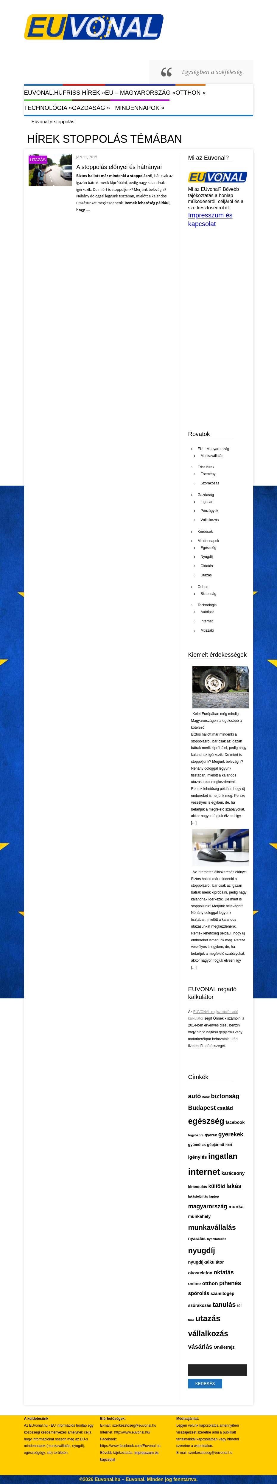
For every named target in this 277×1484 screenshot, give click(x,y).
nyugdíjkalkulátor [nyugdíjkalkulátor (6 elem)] (206, 1262)
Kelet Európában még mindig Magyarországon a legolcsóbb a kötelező (216, 721)
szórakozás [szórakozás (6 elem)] (199, 1305)
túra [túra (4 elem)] (191, 1320)
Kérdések (205, 532)
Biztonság (208, 594)
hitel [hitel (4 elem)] (228, 1145)
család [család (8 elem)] (225, 1108)
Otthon (190, 92)
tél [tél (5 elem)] (239, 1305)
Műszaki (207, 630)
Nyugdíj (206, 557)
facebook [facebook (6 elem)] (235, 1122)
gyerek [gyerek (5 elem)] (211, 1135)
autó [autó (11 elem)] (194, 1096)
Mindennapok (139, 107)
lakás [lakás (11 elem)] (234, 1186)
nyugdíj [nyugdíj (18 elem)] (201, 1250)
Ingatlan (206, 502)
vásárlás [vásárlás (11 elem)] (200, 1346)
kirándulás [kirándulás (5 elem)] (197, 1186)
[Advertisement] (232, 378)
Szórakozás (209, 483)
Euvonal (40, 121)
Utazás (38, 159)
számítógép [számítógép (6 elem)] (222, 1293)
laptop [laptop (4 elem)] (214, 1196)
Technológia (48, 107)
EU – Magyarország (140, 92)
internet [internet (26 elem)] (204, 1172)
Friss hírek (84, 92)
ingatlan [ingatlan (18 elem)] (222, 1156)
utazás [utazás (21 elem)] (207, 1318)
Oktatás (206, 566)
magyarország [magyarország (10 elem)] (207, 1206)
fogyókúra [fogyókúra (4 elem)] (195, 1135)
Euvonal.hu (43, 92)
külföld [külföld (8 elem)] (216, 1186)
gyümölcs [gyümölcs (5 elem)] (197, 1144)
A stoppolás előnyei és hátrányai (119, 167)
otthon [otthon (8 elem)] (210, 1283)
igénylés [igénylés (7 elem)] (197, 1157)
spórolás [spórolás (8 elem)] (198, 1293)
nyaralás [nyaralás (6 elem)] (197, 1238)
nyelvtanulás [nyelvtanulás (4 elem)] (216, 1239)
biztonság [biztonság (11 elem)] (225, 1096)
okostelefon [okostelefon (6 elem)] (200, 1272)
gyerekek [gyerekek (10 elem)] (230, 1134)
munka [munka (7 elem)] (236, 1206)
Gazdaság (91, 107)
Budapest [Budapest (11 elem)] (202, 1107)
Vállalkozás (209, 520)
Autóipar (207, 612)
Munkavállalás (211, 456)
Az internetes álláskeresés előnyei (219, 872)
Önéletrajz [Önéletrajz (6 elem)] (224, 1347)
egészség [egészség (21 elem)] (206, 1121)
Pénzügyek (209, 511)
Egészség (208, 548)
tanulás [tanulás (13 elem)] (224, 1304)
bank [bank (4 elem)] (206, 1097)
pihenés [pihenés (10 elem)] (230, 1283)
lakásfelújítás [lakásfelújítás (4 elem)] (198, 1196)
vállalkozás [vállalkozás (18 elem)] (208, 1333)
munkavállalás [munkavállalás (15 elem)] (212, 1227)
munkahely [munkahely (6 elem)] (199, 1216)
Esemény (207, 474)
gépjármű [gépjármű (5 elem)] (215, 1144)
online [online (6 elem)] (194, 1283)
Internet (206, 621)
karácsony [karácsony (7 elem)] (233, 1173)
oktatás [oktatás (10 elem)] (224, 1272)
